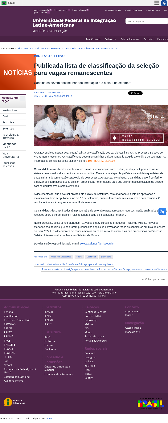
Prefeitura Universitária (17, 320)
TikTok (88, 374)
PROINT (8, 336)
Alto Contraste (133, 10)
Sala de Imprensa (130, 39)
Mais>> (129, 315)
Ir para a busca (80, 10)
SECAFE (8, 365)
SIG (86, 328)
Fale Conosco (93, 39)
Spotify (89, 378)
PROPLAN (9, 353)
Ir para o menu (62, 10)
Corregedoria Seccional (17, 376)
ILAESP (48, 316)
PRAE (7, 340)
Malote (89, 324)
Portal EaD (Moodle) (96, 340)
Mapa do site (153, 10)
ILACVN (48, 320)
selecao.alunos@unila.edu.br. (97, 243)
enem (79, 257)
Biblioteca (49, 341)
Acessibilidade (113, 10)
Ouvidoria (50, 349)
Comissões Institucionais (58, 374)
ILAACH (48, 312)
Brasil (12, 3)
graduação (106, 257)
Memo (88, 332)
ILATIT (47, 324)
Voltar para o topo (156, 279)
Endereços (110, 39)
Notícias (38, 48)
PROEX (8, 332)
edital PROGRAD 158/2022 (100, 161)
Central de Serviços (95, 312)
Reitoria (8, 312)
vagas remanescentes (61, 257)
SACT (7, 361)
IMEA (47, 337)
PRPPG (8, 328)
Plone (49, 418)
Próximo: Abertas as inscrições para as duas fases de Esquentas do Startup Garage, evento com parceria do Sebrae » (104, 269)
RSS (165, 10)
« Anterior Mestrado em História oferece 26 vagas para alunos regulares (74, 264)
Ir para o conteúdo (42, 10)
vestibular (91, 257)
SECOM (8, 357)
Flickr (161, 28)
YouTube (152, 28)
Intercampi (91, 320)
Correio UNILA (93, 316)
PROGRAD (9, 324)
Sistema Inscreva (94, 336)
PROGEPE (9, 344)
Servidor (148, 39)
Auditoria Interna (13, 380)
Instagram (166, 28)
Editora (48, 345)
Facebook (156, 28)
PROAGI (8, 349)
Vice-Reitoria (11, 316)
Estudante (162, 39)
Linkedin (89, 361)
